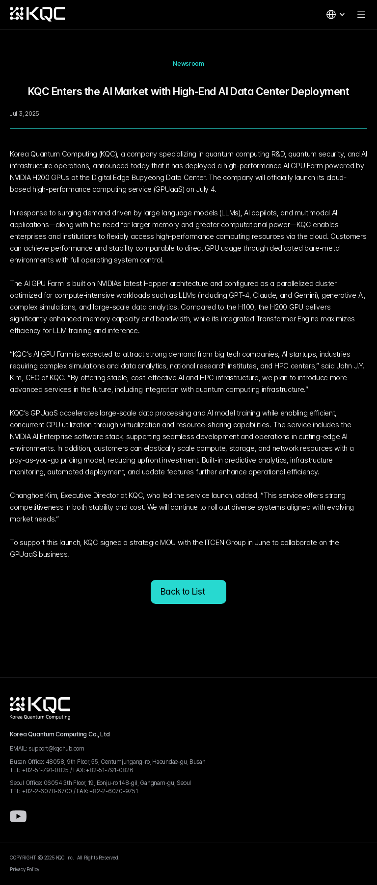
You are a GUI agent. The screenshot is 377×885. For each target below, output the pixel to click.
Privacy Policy (24, 869)
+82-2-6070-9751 (113, 791)
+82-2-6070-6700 (47, 791)
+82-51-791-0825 (45, 770)
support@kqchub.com (56, 748)
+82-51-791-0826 (109, 770)
